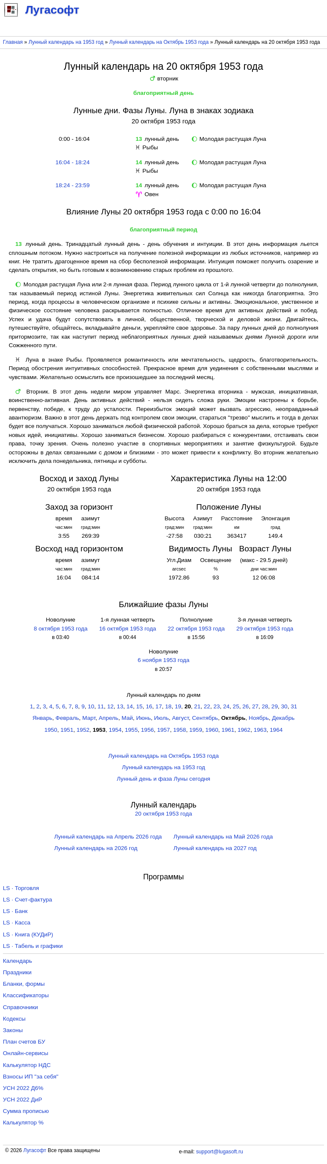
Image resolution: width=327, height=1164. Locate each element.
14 (129, 706)
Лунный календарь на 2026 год (95, 848)
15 (139, 706)
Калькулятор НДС (27, 1065)
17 (158, 706)
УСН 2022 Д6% (23, 1088)
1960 (211, 730)
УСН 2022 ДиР (22, 1099)
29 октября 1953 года (264, 628)
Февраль (67, 718)
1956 (147, 730)
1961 (227, 730)
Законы (13, 1030)
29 (274, 706)
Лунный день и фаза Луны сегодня (163, 779)
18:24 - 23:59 (72, 185)
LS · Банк (15, 911)
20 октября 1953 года (163, 813)
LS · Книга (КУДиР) (28, 934)
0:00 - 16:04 (72, 139)
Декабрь (283, 718)
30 (284, 706)
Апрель (108, 718)
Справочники (20, 1007)
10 (91, 706)
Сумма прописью (26, 1111)
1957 (163, 730)
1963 (260, 730)
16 (149, 706)
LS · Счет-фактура (27, 899)
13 (120, 706)
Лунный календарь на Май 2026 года (222, 836)
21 (197, 706)
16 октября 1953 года (127, 628)
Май (127, 718)
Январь (42, 718)
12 (110, 706)
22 (207, 706)
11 (101, 706)
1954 (115, 730)
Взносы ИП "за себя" (30, 1076)
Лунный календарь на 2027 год (214, 848)
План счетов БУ (24, 1041)
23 (216, 706)
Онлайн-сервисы (26, 1053)
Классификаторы (26, 995)
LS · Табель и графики (33, 946)
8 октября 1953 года (60, 628)
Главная (13, 42)
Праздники (17, 972)
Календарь (17, 961)
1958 (179, 730)
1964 (276, 730)
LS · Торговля (21, 888)
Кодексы (14, 1019)
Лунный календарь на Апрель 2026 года (108, 836)
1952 (83, 730)
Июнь (143, 718)
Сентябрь (205, 718)
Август (180, 718)
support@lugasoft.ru (219, 1152)
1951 (66, 730)
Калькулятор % (23, 1122)
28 (265, 706)
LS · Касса (17, 922)
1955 (131, 730)
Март (88, 718)
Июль (161, 718)
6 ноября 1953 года (163, 660)
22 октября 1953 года (196, 628)
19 (178, 706)
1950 (50, 730)
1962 (244, 730)
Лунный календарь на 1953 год (66, 42)
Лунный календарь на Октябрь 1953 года (159, 42)
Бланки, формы (24, 984)
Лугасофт (34, 1150)
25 (236, 706)
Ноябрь (259, 718)
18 (168, 706)
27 (255, 706)
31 (294, 706)
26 (245, 706)
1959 (195, 730)
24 (226, 706)
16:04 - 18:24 (72, 162)
